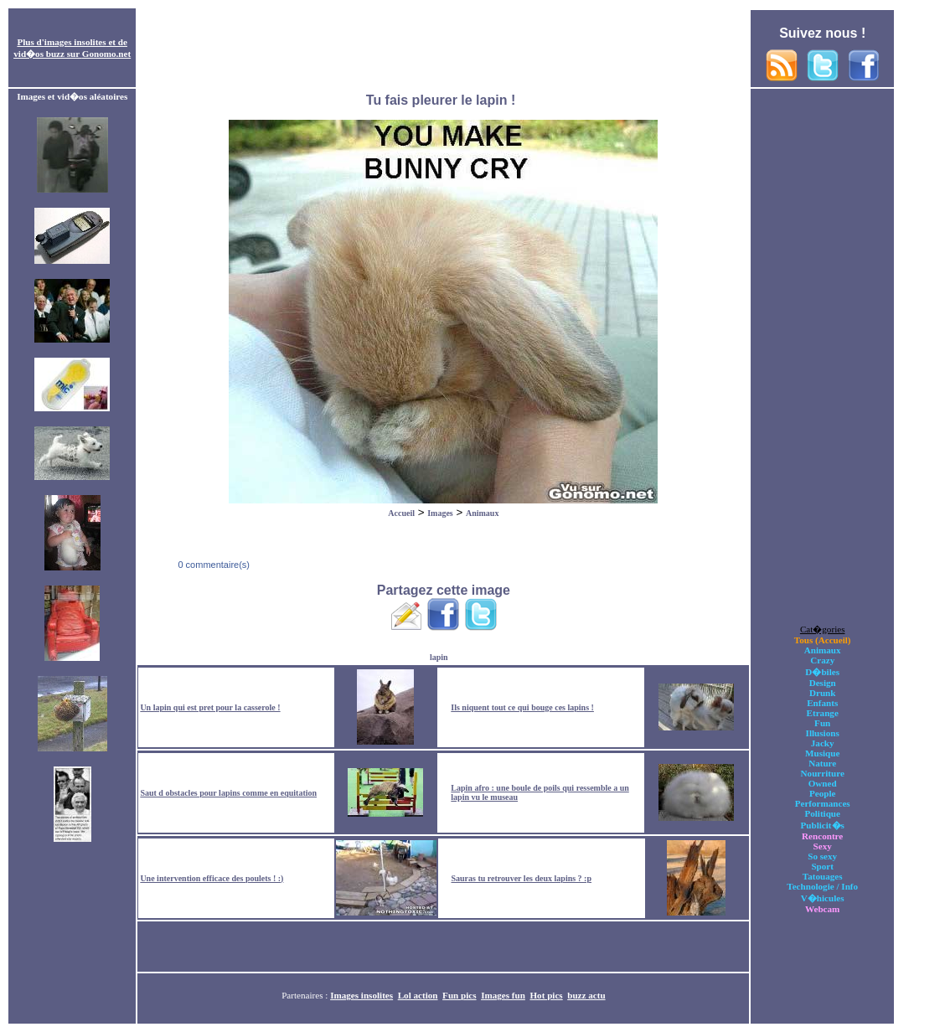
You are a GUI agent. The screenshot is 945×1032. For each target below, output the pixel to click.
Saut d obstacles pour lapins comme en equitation (228, 792)
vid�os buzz (39, 54)
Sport (822, 866)
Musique (822, 753)
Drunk (822, 693)
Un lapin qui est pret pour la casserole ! (210, 707)
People (822, 793)
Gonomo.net (106, 54)
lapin (439, 657)
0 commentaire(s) (212, 565)
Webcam (822, 909)
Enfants (822, 703)
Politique (822, 813)
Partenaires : (305, 995)
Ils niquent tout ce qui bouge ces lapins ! (522, 707)
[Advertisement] (443, 48)
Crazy (822, 660)
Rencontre (822, 836)
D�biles (822, 672)
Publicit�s (822, 825)
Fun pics (459, 995)
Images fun (503, 995)
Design (822, 683)
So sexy (822, 856)
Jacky (822, 743)
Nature (822, 763)
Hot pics (545, 995)
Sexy (822, 846)
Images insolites (361, 995)
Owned (822, 783)
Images (440, 513)
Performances (822, 803)
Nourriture (822, 773)
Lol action (418, 995)
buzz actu (586, 995)
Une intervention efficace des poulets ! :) (211, 878)
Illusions (822, 733)
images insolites (75, 42)
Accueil (401, 513)
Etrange (823, 713)
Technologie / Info (822, 886)
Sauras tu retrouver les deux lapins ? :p (521, 878)
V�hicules (822, 898)
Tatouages (823, 876)
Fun (822, 723)
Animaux (482, 513)
